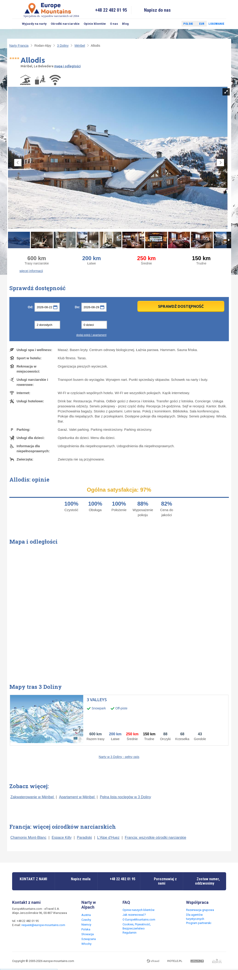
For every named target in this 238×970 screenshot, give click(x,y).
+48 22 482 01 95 (111, 10)
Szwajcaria (88, 939)
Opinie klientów (95, 23)
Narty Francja (19, 45)
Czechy (86, 919)
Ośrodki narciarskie (65, 23)
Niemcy (86, 924)
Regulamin (129, 932)
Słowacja (87, 934)
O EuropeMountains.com (139, 919)
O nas (114, 23)
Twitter (173, 24)
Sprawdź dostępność (181, 306)
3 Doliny (63, 45)
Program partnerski (198, 923)
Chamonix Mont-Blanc (28, 837)
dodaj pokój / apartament (91, 335)
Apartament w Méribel (77, 797)
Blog (125, 23)
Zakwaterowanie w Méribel (33, 797)
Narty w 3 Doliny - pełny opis (119, 757)
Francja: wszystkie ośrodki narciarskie (155, 837)
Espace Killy (62, 837)
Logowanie (216, 23)
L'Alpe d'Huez (108, 837)
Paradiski (84, 837)
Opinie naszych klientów (139, 910)
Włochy (86, 943)
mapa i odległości (67, 66)
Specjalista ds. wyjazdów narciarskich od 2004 (51, 10)
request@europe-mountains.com (43, 925)
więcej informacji (31, 271)
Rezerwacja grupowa (200, 910)
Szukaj (16, 24)
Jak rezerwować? (134, 914)
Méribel (80, 45)
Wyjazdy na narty (34, 23)
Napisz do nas (157, 10)
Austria (86, 915)
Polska (85, 929)
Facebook (167, 24)
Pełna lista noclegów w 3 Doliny (125, 797)
